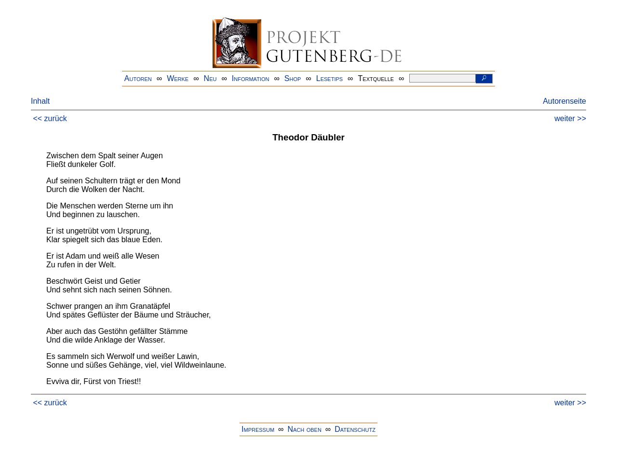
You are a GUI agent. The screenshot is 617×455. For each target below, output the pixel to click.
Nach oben (304, 429)
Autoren (138, 78)
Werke (177, 78)
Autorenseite (564, 101)
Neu (210, 78)
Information (250, 78)
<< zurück (50, 118)
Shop (292, 78)
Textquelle (376, 78)
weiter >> (570, 118)
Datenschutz (355, 429)
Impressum (257, 429)
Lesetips (329, 78)
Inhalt (40, 101)
